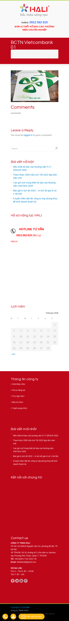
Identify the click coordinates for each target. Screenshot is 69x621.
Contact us (19, 538)
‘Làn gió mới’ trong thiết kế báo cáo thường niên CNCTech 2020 (34, 184)
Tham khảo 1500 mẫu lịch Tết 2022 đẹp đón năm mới (35, 176)
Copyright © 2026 (18, 607)
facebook (13, 581)
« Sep (13, 354)
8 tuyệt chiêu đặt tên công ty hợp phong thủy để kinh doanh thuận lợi (35, 200)
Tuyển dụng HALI (19, 408)
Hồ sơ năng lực (18, 390)
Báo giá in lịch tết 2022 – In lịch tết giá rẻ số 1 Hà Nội (34, 192)
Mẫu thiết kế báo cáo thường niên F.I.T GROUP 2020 (32, 168)
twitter (17, 581)
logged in (28, 135)
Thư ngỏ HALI (18, 396)
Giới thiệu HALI (18, 384)
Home (26, 52)
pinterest (26, 581)
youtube (21, 581)
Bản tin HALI (17, 402)
